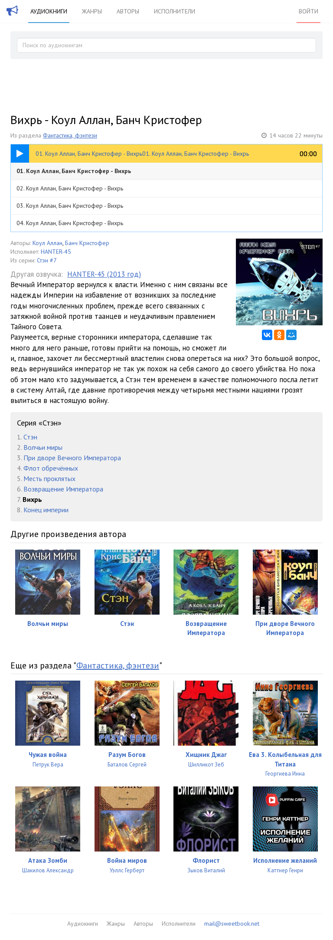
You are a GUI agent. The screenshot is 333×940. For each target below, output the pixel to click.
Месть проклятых (49, 478)
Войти (308, 11)
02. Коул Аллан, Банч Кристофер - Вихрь (69, 188)
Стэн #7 (47, 260)
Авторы (128, 11)
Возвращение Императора (63, 489)
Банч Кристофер (87, 243)
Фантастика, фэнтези (70, 135)
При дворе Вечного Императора (72, 457)
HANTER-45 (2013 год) (104, 274)
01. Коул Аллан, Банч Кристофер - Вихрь (73, 171)
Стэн (30, 436)
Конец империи (46, 509)
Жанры (92, 11)
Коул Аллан (47, 243)
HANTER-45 (56, 251)
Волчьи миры (42, 447)
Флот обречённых (50, 468)
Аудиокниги (48, 11)
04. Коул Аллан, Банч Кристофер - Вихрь (69, 223)
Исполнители (174, 11)
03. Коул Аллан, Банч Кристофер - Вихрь (69, 206)
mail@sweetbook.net (231, 923)
